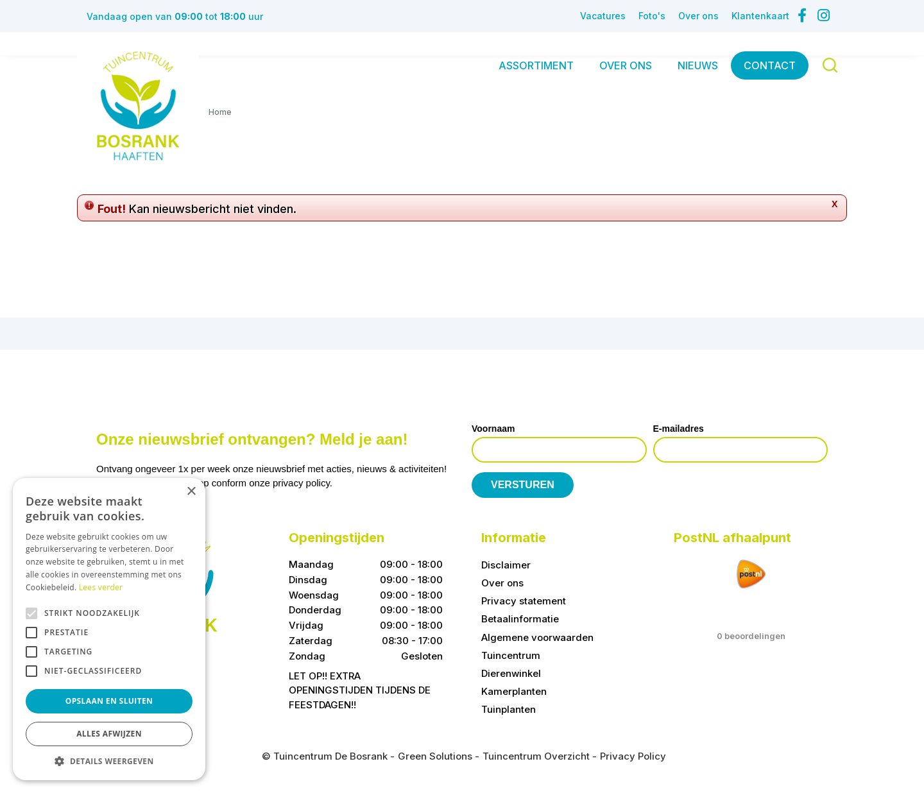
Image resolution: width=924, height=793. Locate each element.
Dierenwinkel (511, 673)
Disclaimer (506, 565)
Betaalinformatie (520, 619)
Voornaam (493, 428)
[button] (109, 761)
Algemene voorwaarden (537, 637)
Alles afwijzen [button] (109, 733)
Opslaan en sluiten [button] (109, 700)
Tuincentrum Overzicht (536, 756)
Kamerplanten (514, 691)
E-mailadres (678, 428)
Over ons (502, 583)
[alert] (109, 629)
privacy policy (301, 482)
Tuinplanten (508, 709)
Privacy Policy (633, 756)
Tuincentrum (510, 655)
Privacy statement (523, 601)
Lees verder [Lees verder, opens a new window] (101, 587)
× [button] (191, 492)
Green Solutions (435, 756)
